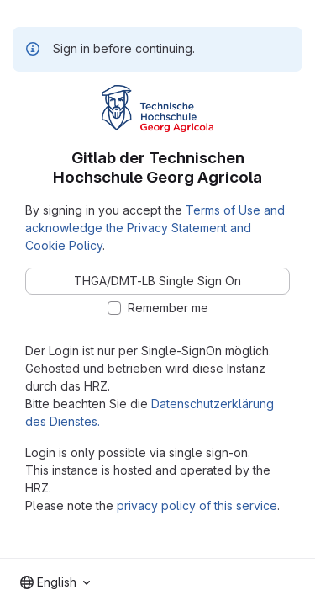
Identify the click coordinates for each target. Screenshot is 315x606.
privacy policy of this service (197, 505)
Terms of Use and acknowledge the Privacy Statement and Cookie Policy (155, 227)
